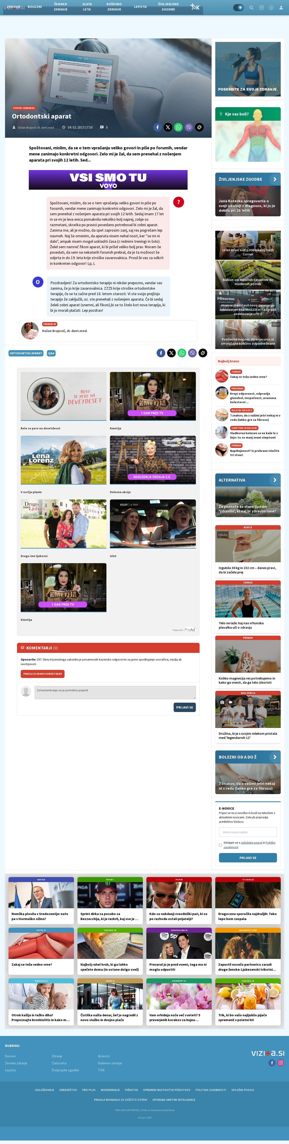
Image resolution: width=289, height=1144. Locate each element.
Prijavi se (184, 707)
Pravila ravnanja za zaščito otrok (120, 1100)
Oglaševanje (44, 1090)
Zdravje (39, 7)
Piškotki (131, 1090)
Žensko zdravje (85, 7)
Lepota (165, 7)
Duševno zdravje (139, 7)
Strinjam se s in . (249, 845)
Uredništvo (68, 1090)
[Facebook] (271, 7)
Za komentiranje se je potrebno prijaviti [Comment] (115, 692)
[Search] (251, 7)
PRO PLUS (89, 1090)
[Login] (281, 7)
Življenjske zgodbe (193, 7)
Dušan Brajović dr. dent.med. (36, 127)
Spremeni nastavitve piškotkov (166, 1090)
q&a (51, 353)
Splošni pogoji (242, 1090)
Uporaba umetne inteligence (173, 1100)
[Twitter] (168, 127)
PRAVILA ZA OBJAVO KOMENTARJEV (42, 673)
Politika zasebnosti (211, 1090)
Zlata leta (112, 7)
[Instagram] (261, 7)
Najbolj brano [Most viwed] (228, 361)
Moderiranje (110, 1090)
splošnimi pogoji (251, 843)
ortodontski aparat (26, 353)
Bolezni (60, 7)
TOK (220, 7)
